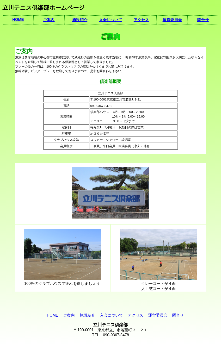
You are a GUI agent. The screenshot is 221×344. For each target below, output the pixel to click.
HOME (18, 20)
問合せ (203, 20)
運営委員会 (172, 20)
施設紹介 (79, 20)
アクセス (141, 20)
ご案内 (49, 20)
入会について (110, 20)
